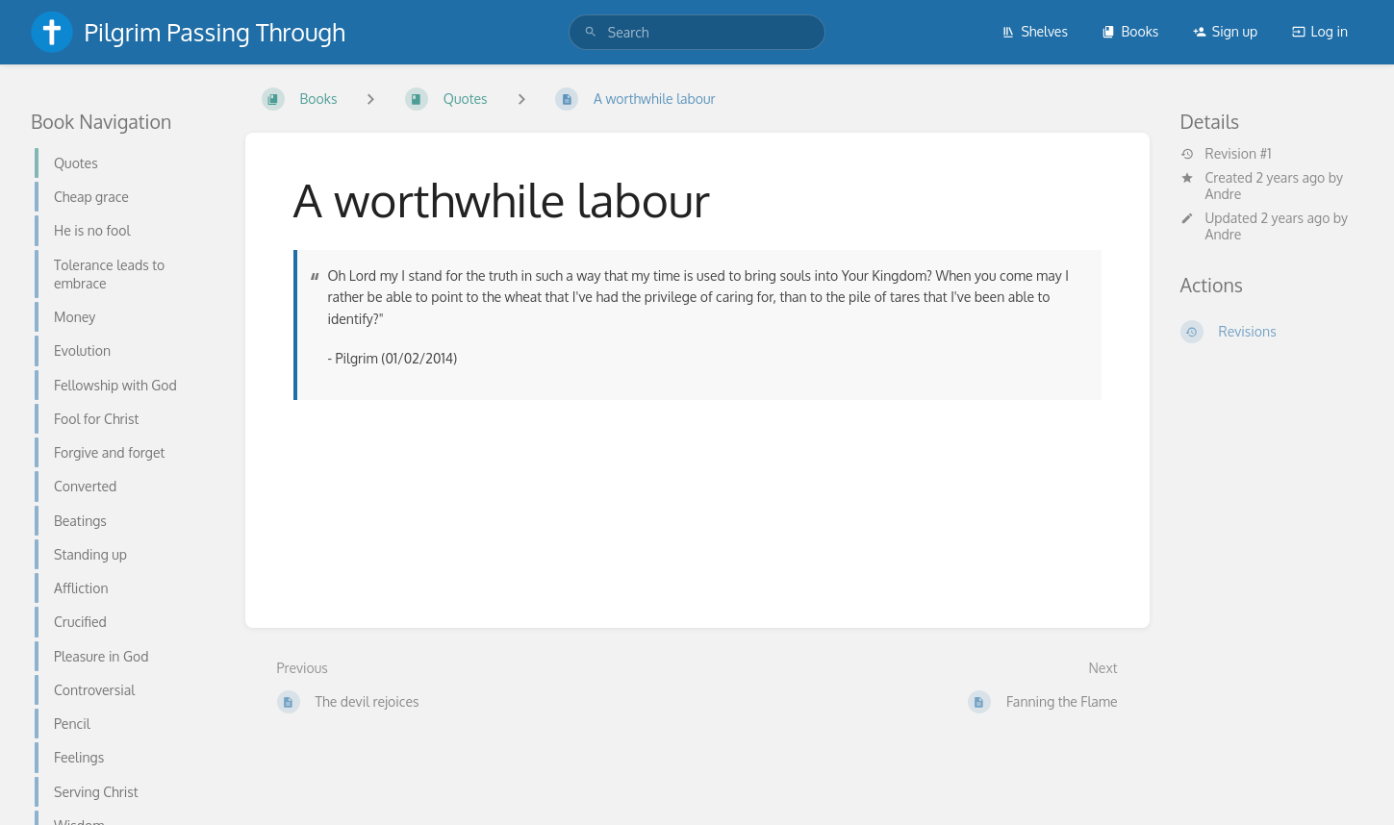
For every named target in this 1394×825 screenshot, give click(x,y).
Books (1130, 31)
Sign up (1225, 31)
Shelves (1034, 31)
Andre (1223, 194)
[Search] (590, 32)
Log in (1320, 31)
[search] (697, 32)
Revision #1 (1226, 154)
